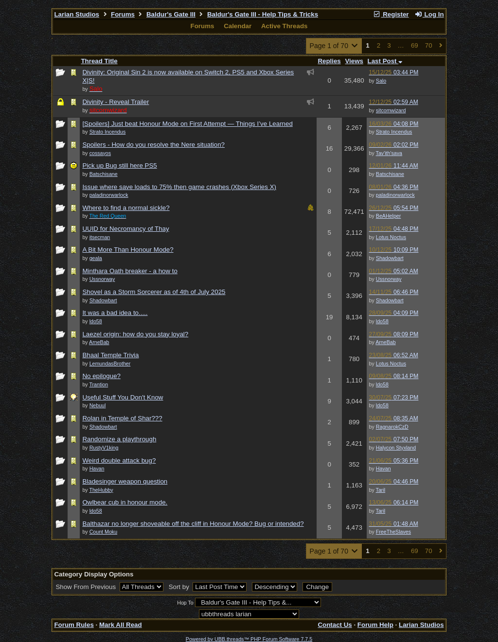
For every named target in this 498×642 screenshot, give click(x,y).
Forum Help (375, 624)
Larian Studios (76, 14)
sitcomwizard (391, 110)
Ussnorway (389, 279)
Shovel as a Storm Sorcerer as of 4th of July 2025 (153, 291)
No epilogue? (101, 376)
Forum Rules (73, 624)
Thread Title (99, 61)
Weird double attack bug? (119, 460)
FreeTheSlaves (393, 532)
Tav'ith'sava (389, 153)
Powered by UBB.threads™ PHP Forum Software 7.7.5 (249, 639)
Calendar (237, 26)
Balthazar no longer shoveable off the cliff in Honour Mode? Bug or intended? (192, 523)
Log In (429, 14)
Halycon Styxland (396, 448)
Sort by (180, 586)
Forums (123, 14)
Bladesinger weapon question (124, 481)
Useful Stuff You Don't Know (122, 397)
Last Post (385, 61)
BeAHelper (388, 216)
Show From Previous (86, 586)
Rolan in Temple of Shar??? (122, 418)
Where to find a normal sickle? (125, 207)
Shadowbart (390, 258)
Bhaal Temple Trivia (110, 355)
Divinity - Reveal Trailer (115, 101)
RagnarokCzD (392, 427)
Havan (383, 468)
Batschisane (390, 174)
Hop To (185, 603)
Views (354, 61)
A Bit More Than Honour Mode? (127, 249)
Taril (381, 490)
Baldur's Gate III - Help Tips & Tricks (262, 14)
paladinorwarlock (395, 195)
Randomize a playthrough (119, 439)
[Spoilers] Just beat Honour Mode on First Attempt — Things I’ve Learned (187, 123)
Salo (381, 81)
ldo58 (382, 321)
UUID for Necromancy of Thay (125, 228)
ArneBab (385, 342)
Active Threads (284, 26)
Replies (329, 61)
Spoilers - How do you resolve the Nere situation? (153, 144)
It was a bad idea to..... (114, 312)
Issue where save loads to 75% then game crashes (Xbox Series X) (179, 187)
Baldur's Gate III (171, 14)
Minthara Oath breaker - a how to (130, 271)
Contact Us (335, 624)
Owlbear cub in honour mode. (124, 502)
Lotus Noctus (391, 237)
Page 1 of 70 (334, 46)
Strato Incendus (394, 132)
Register (391, 14)
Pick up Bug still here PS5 (119, 165)
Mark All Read (120, 624)
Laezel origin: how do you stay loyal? (135, 334)
